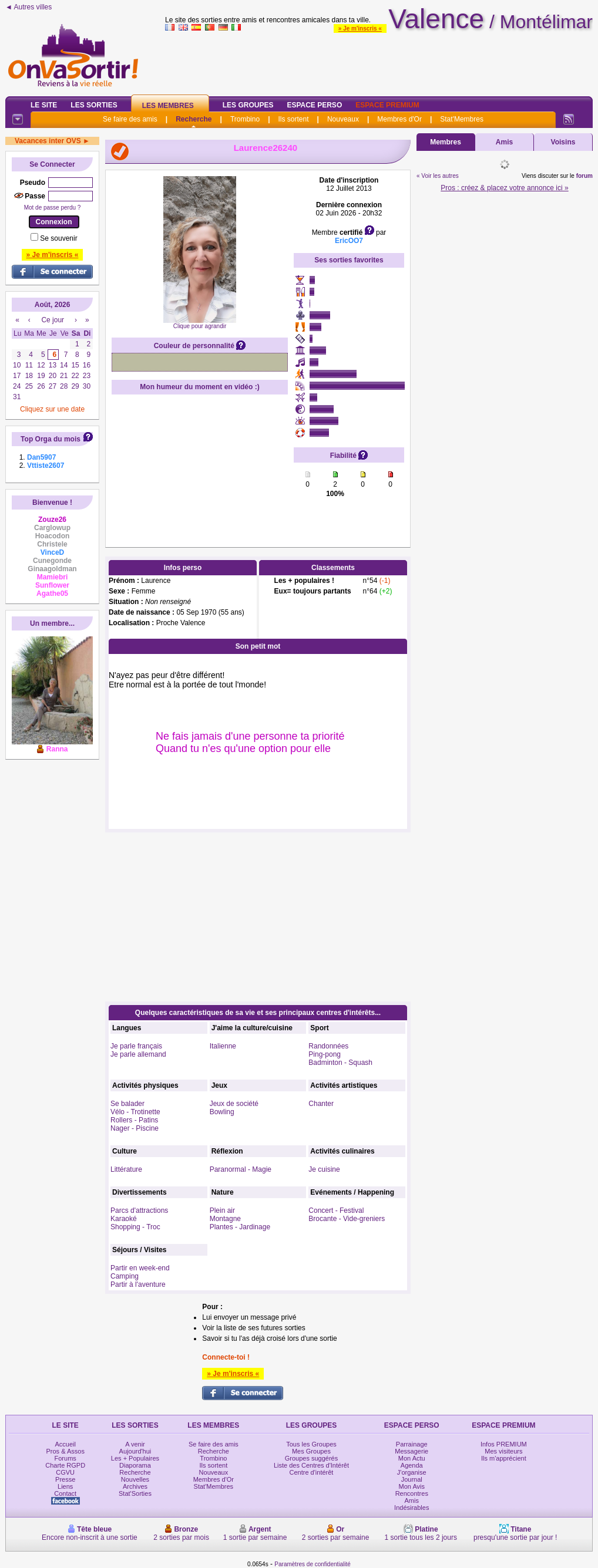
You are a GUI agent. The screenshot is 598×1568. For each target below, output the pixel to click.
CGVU (65, 1472)
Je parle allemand (138, 1054)
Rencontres (411, 1493)
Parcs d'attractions (139, 1210)
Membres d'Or (399, 119)
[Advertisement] (379, 61)
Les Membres (168, 106)
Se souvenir (58, 238)
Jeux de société (234, 1104)
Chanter (321, 1104)
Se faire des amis (130, 119)
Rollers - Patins (134, 1120)
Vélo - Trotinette (135, 1112)
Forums (65, 1458)
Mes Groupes (311, 1451)
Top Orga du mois (50, 439)
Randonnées (328, 1046)
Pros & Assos (65, 1451)
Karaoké (123, 1219)
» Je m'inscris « (360, 28)
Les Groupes (248, 105)
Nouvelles (135, 1479)
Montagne (225, 1219)
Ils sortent (293, 119)
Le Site (44, 105)
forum (584, 176)
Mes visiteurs (503, 1451)
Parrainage (412, 1444)
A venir (135, 1444)
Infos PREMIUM (504, 1444)
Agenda (412, 1465)
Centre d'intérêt (312, 1472)
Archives (135, 1486)
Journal (411, 1479)
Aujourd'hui (135, 1451)
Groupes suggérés (311, 1458)
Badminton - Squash (340, 1062)
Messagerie (411, 1451)
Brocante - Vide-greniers (346, 1219)
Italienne (223, 1046)
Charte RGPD (65, 1465)
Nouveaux (343, 119)
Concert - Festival (336, 1210)
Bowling (222, 1112)
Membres (445, 142)
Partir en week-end (140, 1268)
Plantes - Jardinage (240, 1227)
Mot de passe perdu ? (52, 207)
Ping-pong (324, 1054)
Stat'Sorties (135, 1493)
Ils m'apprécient (503, 1458)
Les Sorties (93, 105)
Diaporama (135, 1465)
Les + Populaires (135, 1458)
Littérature (126, 1169)
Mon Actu (411, 1458)
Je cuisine (324, 1169)
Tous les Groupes (311, 1444)
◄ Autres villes (28, 7)
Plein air (222, 1210)
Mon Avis (412, 1486)
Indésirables (411, 1507)
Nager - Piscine (134, 1128)
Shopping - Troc (135, 1227)
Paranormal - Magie (240, 1169)
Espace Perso (314, 105)
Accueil (65, 1444)
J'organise (411, 1472)
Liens (65, 1486)
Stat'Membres (461, 119)
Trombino (245, 119)
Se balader (127, 1104)
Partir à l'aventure (138, 1284)
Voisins (563, 142)
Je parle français (136, 1046)
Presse (65, 1479)
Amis (504, 142)
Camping (124, 1276)
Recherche (193, 119)
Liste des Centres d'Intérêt (311, 1465)
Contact (65, 1493)
